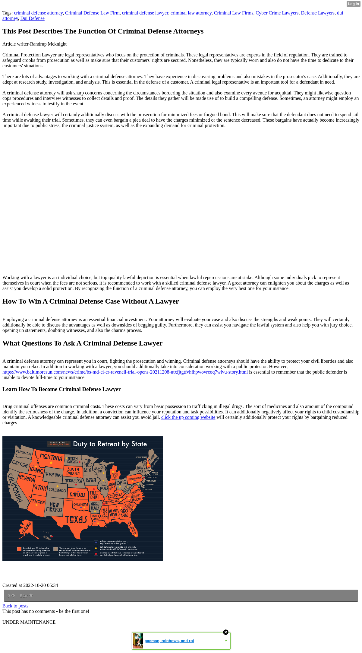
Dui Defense (32, 18)
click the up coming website (188, 417)
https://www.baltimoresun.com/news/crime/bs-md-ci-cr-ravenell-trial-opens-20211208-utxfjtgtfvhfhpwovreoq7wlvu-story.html (125, 371)
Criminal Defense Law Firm (92, 12)
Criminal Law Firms (233, 12)
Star (26, 595)
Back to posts (15, 605)
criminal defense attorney (38, 12)
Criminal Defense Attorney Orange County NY (92, 201)
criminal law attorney (191, 12)
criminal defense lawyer (145, 12)
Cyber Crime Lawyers (277, 12)
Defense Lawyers (318, 12)
